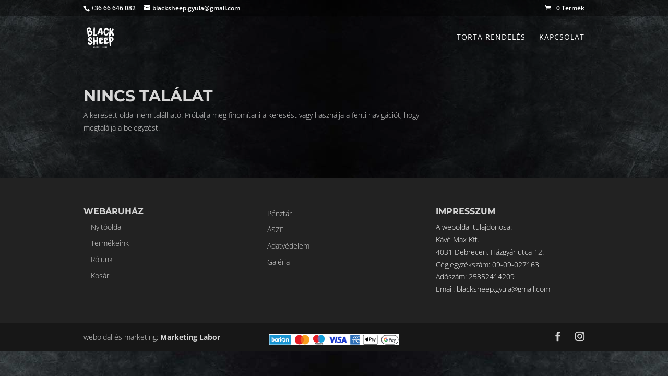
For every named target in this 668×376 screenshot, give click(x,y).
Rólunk (102, 259)
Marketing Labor (190, 337)
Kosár (100, 275)
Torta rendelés (491, 37)
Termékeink (110, 243)
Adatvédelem (288, 246)
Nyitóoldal (107, 227)
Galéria (278, 262)
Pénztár (279, 213)
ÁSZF (275, 229)
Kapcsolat (561, 37)
